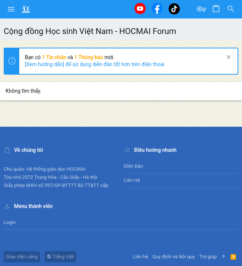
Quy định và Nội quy (174, 256)
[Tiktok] (174, 8)
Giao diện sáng (22, 256)
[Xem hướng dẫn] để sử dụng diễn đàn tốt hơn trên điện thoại (95, 64)
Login (10, 222)
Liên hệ (132, 180)
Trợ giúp (208, 256)
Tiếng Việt (60, 256)
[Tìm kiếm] (230, 9)
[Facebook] (157, 8)
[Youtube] (140, 8)
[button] (11, 9)
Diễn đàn (133, 166)
